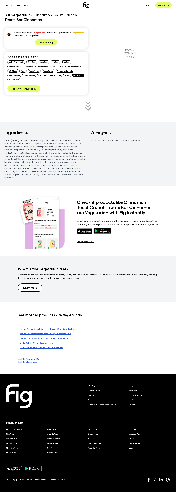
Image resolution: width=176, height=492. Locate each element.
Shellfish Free (29, 75)
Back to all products (27, 362)
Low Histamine (73, 66)
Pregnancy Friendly (65, 71)
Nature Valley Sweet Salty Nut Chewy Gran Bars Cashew (47, 329)
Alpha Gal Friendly (16, 62)
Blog (131, 386)
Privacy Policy (40, 479)
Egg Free (55, 62)
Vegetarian (78, 75)
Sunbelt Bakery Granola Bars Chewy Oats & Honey (44, 338)
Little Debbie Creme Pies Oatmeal (36, 343)
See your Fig (163, 5)
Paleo (23, 71)
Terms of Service (25, 479)
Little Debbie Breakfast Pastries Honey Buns (41, 347)
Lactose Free (42, 66)
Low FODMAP (57, 66)
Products (133, 390)
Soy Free (42, 75)
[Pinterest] (168, 480)
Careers (132, 404)
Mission (91, 400)
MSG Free (13, 71)
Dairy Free (43, 62)
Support (91, 395)
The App (147, 5)
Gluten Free (28, 66)
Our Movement (135, 395)
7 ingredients (77, 32)
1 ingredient (39, 32)
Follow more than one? (24, 88)
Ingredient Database (56, 479)
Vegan (67, 75)
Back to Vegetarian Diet (29, 359)
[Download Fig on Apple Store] (14, 468)
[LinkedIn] (161, 479)
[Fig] (86, 5)
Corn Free (32, 62)
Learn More (30, 287)
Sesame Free (14, 75)
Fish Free (66, 62)
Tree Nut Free (55, 75)
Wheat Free (14, 80)
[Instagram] (154, 479)
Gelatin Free (14, 66)
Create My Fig (94, 390)
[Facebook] (149, 480)
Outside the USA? (85, 241)
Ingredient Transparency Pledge (102, 404)
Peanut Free (34, 71)
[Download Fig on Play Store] (33, 468)
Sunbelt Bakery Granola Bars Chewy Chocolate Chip (45, 333)
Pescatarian (48, 71)
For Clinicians (134, 400)
